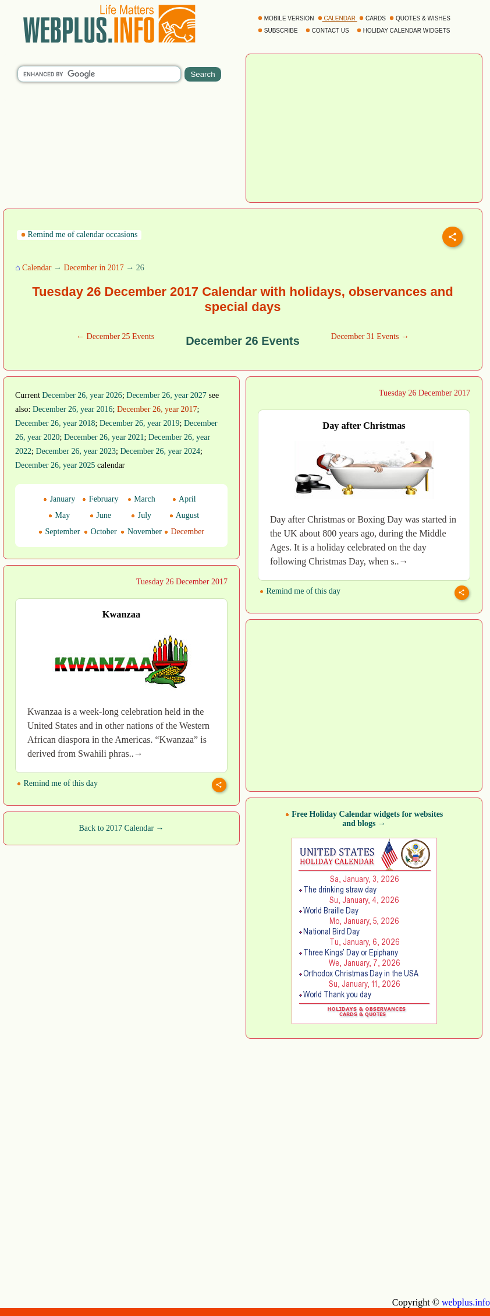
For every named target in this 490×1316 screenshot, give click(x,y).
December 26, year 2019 (140, 423)
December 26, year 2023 (75, 451)
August (184, 515)
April (184, 499)
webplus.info (466, 1302)
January (59, 499)
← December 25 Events (115, 336)
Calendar (37, 267)
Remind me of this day (300, 591)
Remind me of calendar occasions (79, 234)
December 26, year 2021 (104, 437)
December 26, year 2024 (160, 451)
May (59, 515)
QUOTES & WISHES (420, 18)
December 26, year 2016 (73, 409)
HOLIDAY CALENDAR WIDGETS (404, 30)
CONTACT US (328, 30)
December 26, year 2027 (166, 395)
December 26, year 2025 (55, 465)
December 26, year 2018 (55, 423)
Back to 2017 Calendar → (121, 828)
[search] (99, 74)
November (141, 531)
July (141, 515)
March (141, 499)
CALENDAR (337, 18)
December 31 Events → (370, 336)
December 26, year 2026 (82, 395)
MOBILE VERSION (286, 18)
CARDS (373, 18)
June (100, 515)
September (59, 531)
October (100, 531)
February (100, 499)
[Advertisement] (364, 127)
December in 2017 (93, 267)
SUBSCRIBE (278, 30)
